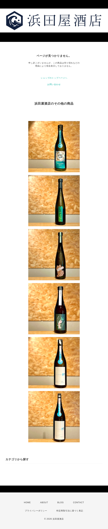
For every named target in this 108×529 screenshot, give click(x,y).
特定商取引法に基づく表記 (69, 511)
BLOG (60, 502)
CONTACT (78, 502)
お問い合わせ (54, 84)
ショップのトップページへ (54, 78)
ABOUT (44, 502)
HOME (27, 502)
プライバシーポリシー (36, 511)
